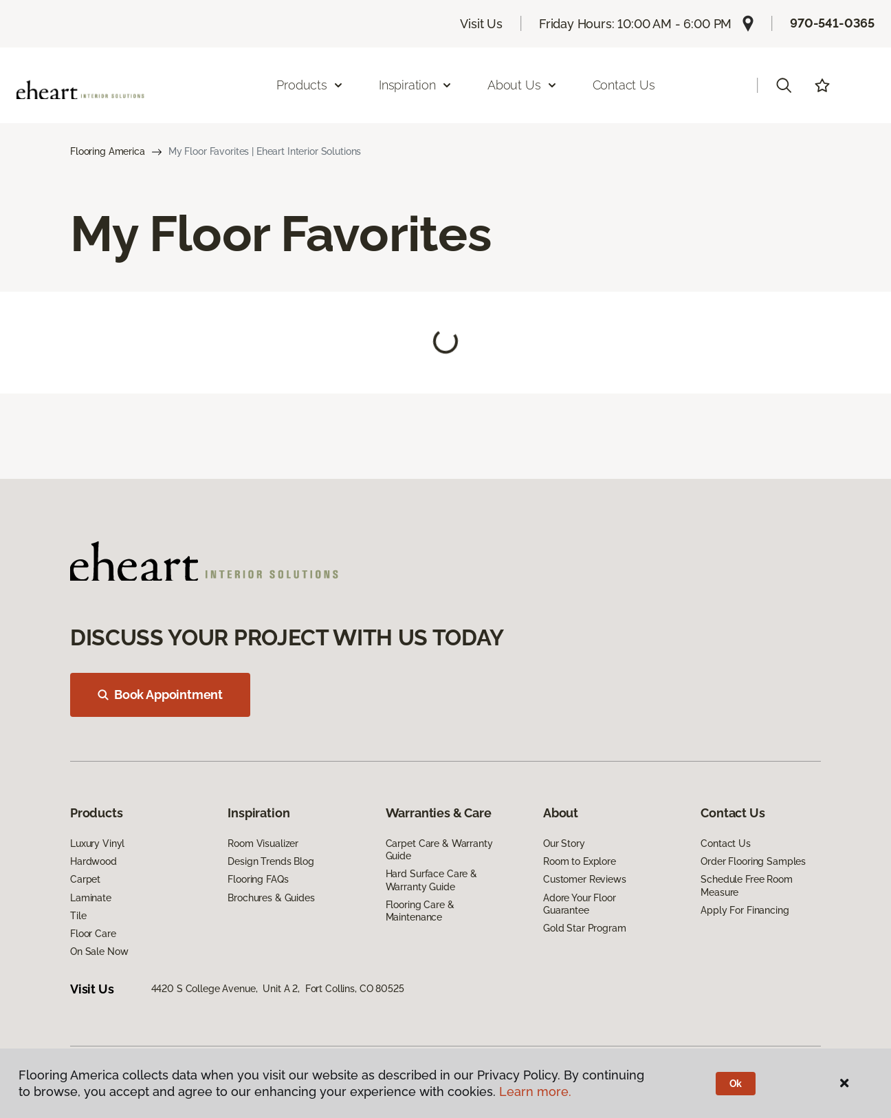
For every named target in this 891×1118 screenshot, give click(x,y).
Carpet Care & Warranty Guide (439, 849)
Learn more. (535, 1091)
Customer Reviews (584, 879)
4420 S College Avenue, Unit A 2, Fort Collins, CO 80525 (277, 988)
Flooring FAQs (258, 879)
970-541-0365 (832, 23)
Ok (735, 1083)
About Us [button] (522, 85)
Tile (78, 915)
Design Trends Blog (271, 861)
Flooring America (107, 151)
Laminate (90, 897)
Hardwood (93, 861)
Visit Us (481, 24)
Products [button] (310, 85)
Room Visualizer (263, 843)
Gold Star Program (584, 928)
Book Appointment (160, 694)
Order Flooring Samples (753, 861)
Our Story (564, 843)
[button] (784, 85)
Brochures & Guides (271, 897)
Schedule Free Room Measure (746, 885)
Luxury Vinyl (97, 843)
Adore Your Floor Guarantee (579, 904)
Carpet (85, 879)
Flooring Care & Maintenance (420, 911)
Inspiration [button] (415, 85)
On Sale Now (99, 951)
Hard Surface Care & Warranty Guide (431, 880)
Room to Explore (579, 861)
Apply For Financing (745, 910)
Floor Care (93, 933)
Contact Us (624, 85)
